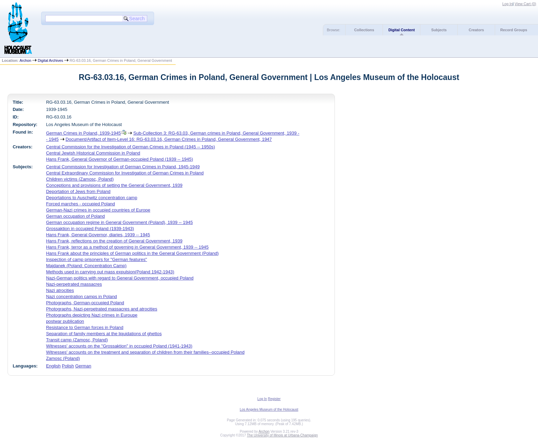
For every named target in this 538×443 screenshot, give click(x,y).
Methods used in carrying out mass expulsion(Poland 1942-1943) (110, 271)
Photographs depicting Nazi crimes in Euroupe (91, 315)
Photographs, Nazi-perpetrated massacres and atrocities (101, 308)
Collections (364, 30)
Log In (507, 4)
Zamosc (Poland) (63, 358)
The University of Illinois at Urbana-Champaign (282, 435)
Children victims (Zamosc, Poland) (80, 179)
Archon (25, 60)
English (53, 365)
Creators (476, 30)
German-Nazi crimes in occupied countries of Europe (98, 210)
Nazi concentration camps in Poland (81, 296)
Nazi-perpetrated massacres (74, 284)
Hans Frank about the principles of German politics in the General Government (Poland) (132, 253)
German (83, 365)
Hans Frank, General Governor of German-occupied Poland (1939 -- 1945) (119, 159)
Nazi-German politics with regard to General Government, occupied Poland (120, 278)
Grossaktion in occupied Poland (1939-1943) (90, 228)
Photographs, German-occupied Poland (85, 302)
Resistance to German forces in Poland (84, 327)
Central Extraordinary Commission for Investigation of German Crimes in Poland (124, 172)
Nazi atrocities (60, 290)
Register (274, 399)
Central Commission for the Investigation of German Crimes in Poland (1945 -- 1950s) (130, 146)
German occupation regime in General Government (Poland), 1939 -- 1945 (119, 222)
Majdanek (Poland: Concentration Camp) (86, 265)
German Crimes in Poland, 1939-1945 (83, 133)
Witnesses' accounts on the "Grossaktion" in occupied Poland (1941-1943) (119, 346)
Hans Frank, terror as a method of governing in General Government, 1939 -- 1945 (127, 247)
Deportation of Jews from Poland (78, 191)
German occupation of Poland (75, 216)
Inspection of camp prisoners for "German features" (96, 259)
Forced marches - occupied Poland (80, 203)
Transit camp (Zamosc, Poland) (77, 339)
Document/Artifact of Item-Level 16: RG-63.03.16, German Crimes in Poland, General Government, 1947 (169, 139)
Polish (68, 365)
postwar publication (65, 321)
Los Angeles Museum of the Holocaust (269, 409)
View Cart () (525, 4)
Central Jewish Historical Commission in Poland (93, 153)
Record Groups (513, 30)
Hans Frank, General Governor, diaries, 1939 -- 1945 (98, 234)
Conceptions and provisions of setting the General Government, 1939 (114, 185)
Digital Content (401, 30)
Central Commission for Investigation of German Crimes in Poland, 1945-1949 (123, 166)
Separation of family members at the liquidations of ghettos (104, 333)
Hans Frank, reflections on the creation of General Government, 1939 (114, 240)
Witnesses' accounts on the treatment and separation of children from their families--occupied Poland (145, 352)
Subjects (439, 30)
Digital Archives (50, 60)
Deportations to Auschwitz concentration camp (91, 197)
